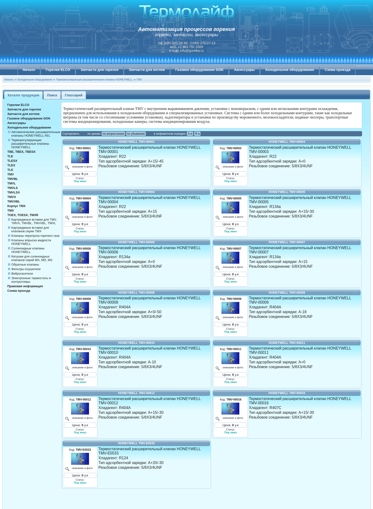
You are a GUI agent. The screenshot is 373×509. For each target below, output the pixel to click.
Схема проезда (337, 70)
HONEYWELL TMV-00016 (287, 393)
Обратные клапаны (25, 264)
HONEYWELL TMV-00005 (287, 192)
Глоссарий (74, 95)
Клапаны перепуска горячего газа (35, 235)
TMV (139, 79)
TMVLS (12, 188)
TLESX (12, 161)
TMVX (11, 197)
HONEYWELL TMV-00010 (136, 343)
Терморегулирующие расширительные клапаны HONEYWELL (94, 79)
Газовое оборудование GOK (199, 70)
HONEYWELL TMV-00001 (136, 141)
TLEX (11, 165)
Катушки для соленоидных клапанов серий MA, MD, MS (32, 258)
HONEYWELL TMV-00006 (136, 242)
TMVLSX (13, 192)
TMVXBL (13, 201)
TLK (10, 170)
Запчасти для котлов (147, 70)
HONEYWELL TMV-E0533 (136, 443)
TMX (10, 210)
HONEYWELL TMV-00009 (287, 292)
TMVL (11, 183)
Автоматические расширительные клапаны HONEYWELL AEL (35, 133)
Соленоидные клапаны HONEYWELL (27, 250)
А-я (190, 133)
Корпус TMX (16, 206)
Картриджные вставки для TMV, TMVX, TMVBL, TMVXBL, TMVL (34, 221)
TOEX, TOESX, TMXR (22, 215)
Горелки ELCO (58, 70)
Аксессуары (244, 70)
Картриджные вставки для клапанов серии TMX (30, 229)
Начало (29, 70)
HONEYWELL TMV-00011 (287, 343)
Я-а (197, 133)
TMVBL (12, 179)
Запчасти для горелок (99, 70)
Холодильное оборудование (289, 70)
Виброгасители (22, 273)
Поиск (52, 95)
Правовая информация (25, 286)
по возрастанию (113, 133)
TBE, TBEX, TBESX (21, 151)
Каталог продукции (23, 95)
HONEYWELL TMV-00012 (136, 393)
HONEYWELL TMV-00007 (287, 242)
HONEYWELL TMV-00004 (136, 192)
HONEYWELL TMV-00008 (136, 292)
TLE (10, 156)
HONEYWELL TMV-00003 (287, 141)
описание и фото (82, 166)
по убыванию (136, 133)
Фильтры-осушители (26, 269)
